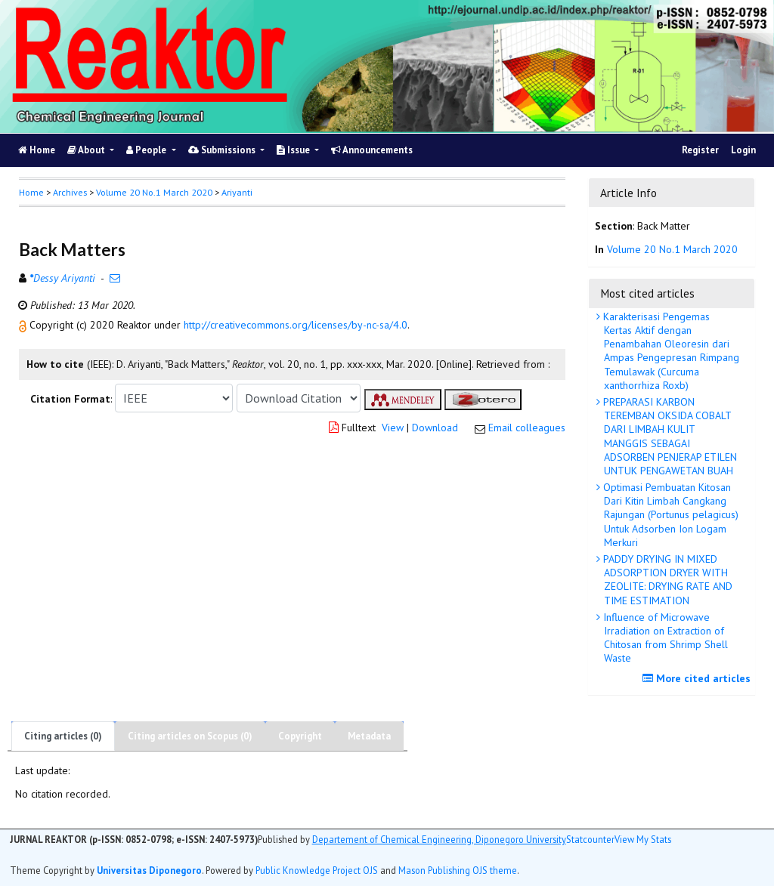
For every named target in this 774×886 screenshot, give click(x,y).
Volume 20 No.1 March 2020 (154, 192)
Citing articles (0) (63, 736)
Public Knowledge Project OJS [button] (316, 870)
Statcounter (590, 839)
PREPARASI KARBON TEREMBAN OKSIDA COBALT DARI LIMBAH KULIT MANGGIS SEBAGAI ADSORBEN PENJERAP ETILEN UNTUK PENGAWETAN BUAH (668, 436)
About (87, 150)
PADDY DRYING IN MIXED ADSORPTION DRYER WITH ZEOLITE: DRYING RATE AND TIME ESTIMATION (666, 579)
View (393, 427)
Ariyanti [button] (236, 192)
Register (700, 150)
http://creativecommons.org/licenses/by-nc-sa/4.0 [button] (295, 325)
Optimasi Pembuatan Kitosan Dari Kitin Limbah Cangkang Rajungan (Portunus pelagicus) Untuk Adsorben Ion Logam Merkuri (669, 514)
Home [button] (31, 192)
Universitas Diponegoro (149, 870)
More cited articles (698, 678)
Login (743, 150)
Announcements (372, 150)
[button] (24, 325)
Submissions (223, 150)
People (147, 150)
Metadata (369, 736)
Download (435, 427)
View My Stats (643, 839)
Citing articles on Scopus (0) (190, 736)
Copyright (300, 736)
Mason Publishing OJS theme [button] (457, 870)
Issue (294, 150)
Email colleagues (526, 427)
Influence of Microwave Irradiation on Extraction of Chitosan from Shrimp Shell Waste (664, 637)
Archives (70, 192)
